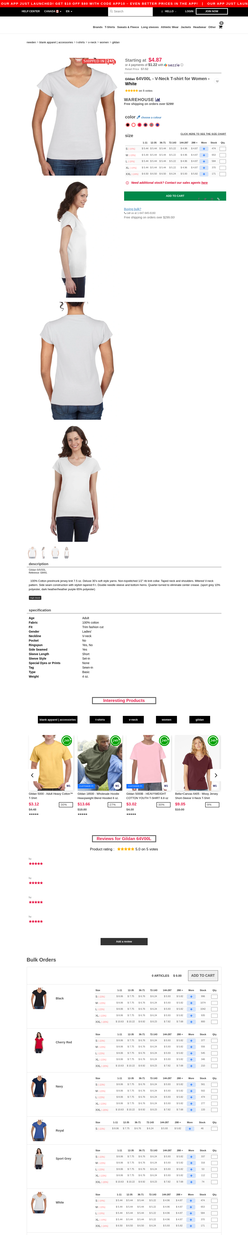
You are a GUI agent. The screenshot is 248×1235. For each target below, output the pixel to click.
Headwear (199, 27)
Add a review (124, 927)
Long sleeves (150, 27)
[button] (172, 53)
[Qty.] (223, 137)
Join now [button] (211, 11)
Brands (97, 27)
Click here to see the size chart (206, 124)
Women (185, 706)
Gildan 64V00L (37, 557)
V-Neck (140, 706)
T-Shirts (110, 27)
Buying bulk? (132, 197)
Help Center (31, 11)
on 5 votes (145, 78)
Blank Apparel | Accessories (49, 706)
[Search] (130, 11)
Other (212, 27)
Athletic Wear (170, 27)
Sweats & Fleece (128, 27)
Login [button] (189, 11)
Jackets (186, 27)
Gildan (131, 66)
